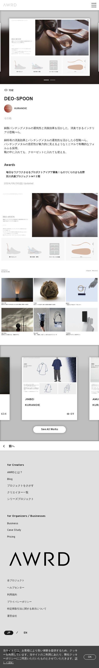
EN (25, 633)
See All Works (49, 429)
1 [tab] (46, 80)
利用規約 (12, 594)
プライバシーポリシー (19, 602)
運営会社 (12, 616)
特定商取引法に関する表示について (26, 609)
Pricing (11, 537)
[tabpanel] (49, 47)
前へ (12, 446)
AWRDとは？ (14, 472)
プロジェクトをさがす (20, 486)
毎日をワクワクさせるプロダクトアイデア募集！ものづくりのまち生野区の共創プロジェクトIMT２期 (45, 174)
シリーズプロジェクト (20, 499)
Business (12, 523)
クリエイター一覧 (17, 492)
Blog (9, 479)
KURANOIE (20, 108)
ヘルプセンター (15, 587)
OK (90, 657)
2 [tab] (52, 80)
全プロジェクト (15, 580)
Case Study (14, 530)
